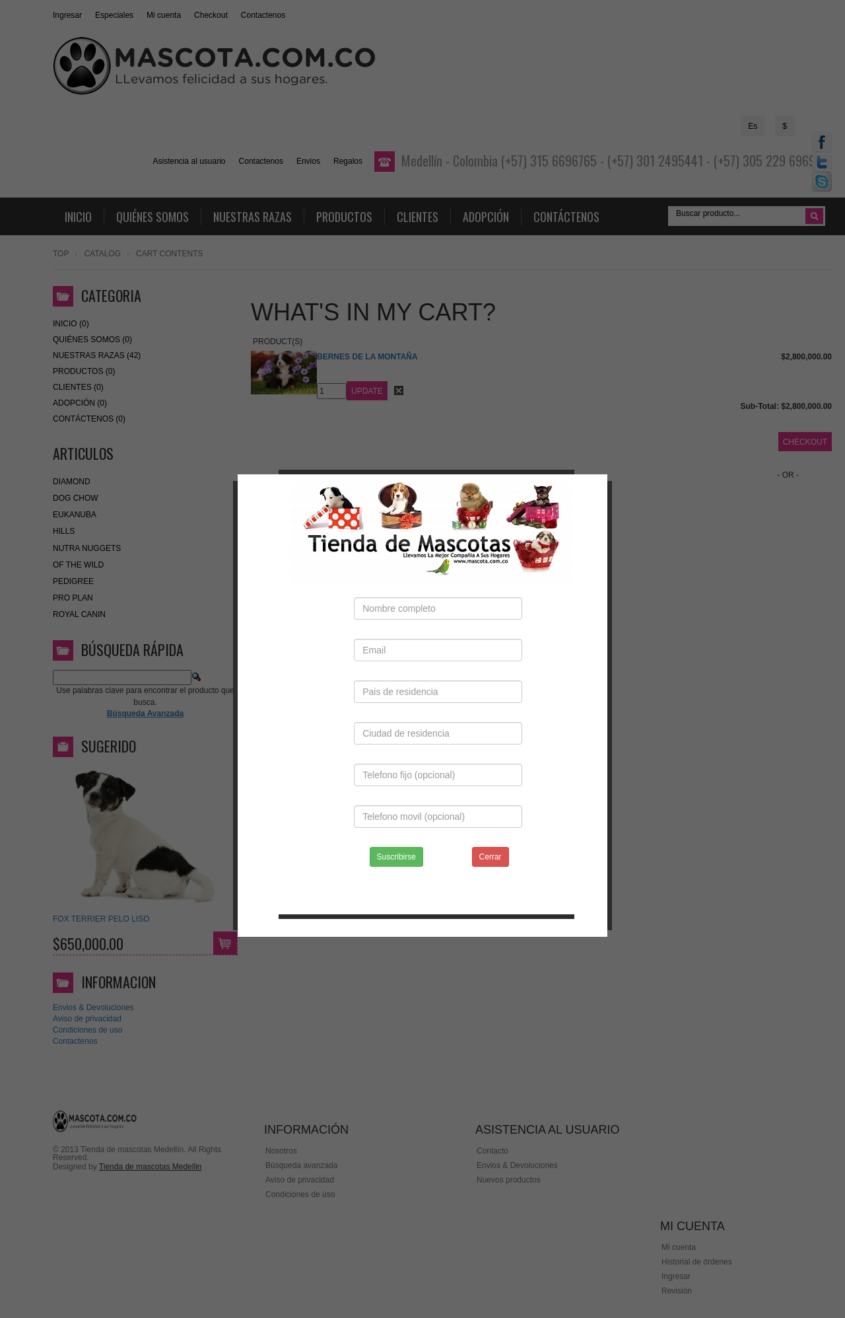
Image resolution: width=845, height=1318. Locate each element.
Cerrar (490, 836)
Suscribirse (396, 836)
